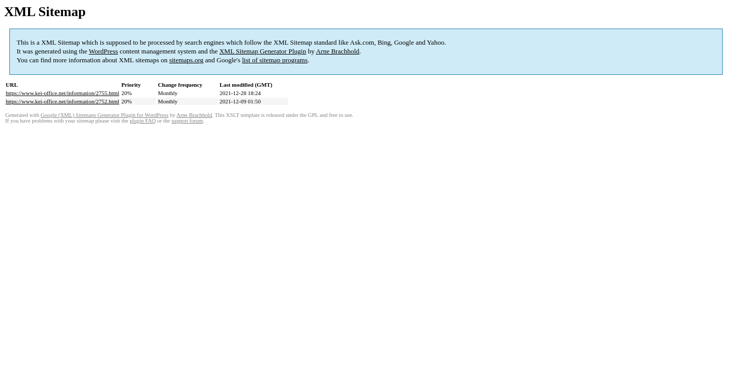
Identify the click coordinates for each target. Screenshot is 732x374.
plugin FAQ (143, 121)
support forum (187, 121)
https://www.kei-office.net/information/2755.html (62, 93)
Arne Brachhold (337, 51)
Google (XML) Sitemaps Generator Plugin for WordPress (105, 115)
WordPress (103, 51)
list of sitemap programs (274, 60)
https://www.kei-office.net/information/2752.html (62, 101)
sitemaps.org (186, 60)
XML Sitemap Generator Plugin (263, 51)
